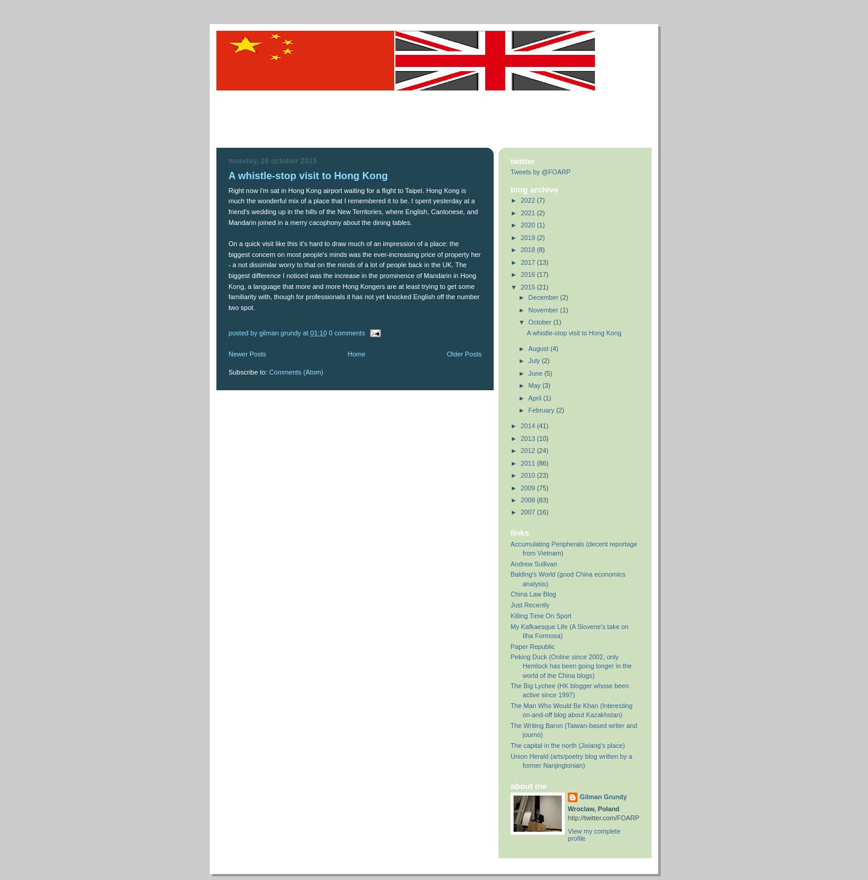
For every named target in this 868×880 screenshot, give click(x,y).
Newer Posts (247, 354)
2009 (529, 488)
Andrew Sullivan (534, 564)
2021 (529, 213)
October (541, 322)
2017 (529, 262)
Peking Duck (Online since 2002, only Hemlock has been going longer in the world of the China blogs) (571, 666)
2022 (529, 200)
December (545, 297)
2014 (529, 425)
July (535, 360)
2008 (529, 500)
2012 (529, 450)
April (536, 398)
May (535, 385)
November (545, 310)
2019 (529, 237)
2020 (529, 225)
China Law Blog (533, 594)
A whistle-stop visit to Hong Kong (308, 176)
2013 (529, 438)
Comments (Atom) (296, 372)
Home (356, 354)
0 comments (347, 333)
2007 (529, 512)
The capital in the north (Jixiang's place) (568, 745)
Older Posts (464, 354)
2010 (529, 475)
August (540, 348)
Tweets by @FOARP (541, 172)
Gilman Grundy (603, 796)
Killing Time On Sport (541, 615)
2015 (529, 287)
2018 (529, 249)
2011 (529, 463)
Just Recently (530, 605)
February (542, 410)
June (536, 373)
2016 (529, 274)
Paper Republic (533, 646)
